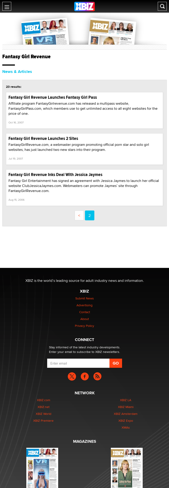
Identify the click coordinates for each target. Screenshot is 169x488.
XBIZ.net (43, 407)
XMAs (126, 427)
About (84, 319)
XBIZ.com (43, 400)
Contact (84, 312)
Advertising (84, 305)
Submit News (84, 298)
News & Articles (17, 72)
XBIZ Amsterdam (125, 413)
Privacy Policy (84, 325)
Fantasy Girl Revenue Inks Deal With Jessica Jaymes (55, 174)
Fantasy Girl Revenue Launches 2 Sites (43, 138)
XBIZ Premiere (43, 420)
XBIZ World (43, 413)
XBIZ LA (125, 400)
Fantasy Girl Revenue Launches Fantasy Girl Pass (52, 97)
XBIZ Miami (126, 407)
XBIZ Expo (125, 420)
